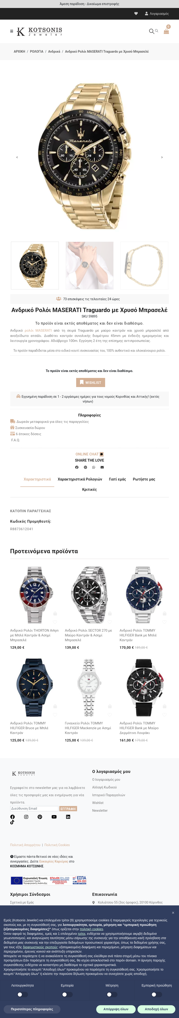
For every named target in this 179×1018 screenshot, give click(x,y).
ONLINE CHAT (89, 454)
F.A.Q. (15, 440)
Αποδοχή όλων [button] (156, 1009)
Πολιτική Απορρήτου (25, 845)
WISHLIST (90, 382)
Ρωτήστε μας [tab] (144, 479)
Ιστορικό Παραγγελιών (108, 795)
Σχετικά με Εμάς (22, 902)
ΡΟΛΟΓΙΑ (36, 51)
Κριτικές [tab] (89, 489)
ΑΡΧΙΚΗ (19, 51)
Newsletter (100, 810)
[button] (173, 912)
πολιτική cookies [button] (91, 929)
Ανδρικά (54, 51)
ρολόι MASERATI (38, 330)
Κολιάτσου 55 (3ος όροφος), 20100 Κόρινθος (130, 902)
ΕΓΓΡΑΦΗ (68, 809)
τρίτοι (81, 933)
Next (162, 157)
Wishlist (98, 803)
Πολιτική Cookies (57, 845)
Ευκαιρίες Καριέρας (53, 861)
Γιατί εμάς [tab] (117, 479)
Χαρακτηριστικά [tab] (37, 479)
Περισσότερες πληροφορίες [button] (32, 1009)
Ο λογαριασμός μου (106, 779)
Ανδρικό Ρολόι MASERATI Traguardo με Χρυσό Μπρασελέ (107, 51)
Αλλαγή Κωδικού (104, 787)
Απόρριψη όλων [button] (116, 1009)
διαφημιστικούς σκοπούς (40, 947)
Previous (17, 157)
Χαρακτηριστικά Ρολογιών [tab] (80, 479)
